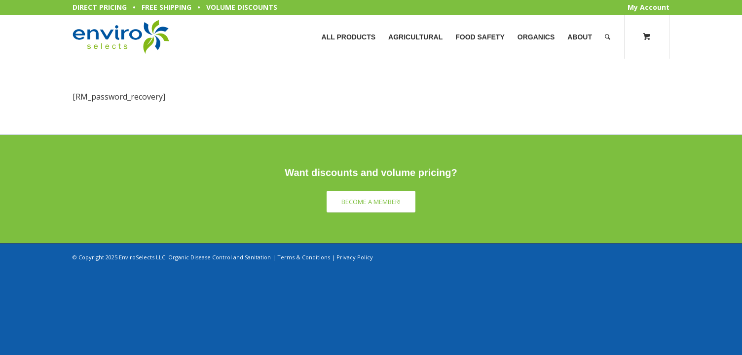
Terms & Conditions (303, 257)
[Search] (607, 37)
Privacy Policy (354, 257)
